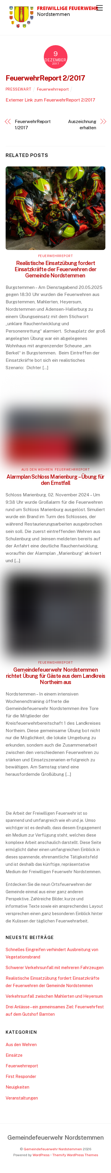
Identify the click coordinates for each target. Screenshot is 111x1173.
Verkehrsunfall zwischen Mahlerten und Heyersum (54, 996)
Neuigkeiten (17, 1086)
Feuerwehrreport (53, 89)
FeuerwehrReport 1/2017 (33, 124)
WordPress (41, 1155)
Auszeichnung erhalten (82, 124)
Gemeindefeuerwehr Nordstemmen (53, 1149)
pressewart (19, 89)
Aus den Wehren (37, 469)
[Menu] (99, 8)
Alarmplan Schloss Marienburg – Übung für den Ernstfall (55, 480)
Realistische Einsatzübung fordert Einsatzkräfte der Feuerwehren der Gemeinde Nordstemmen (55, 269)
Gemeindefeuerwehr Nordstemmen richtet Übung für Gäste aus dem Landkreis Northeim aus (55, 676)
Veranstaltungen (22, 1097)
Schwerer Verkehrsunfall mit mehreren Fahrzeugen (55, 967)
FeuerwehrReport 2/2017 (45, 78)
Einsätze (14, 1055)
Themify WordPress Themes (75, 1155)
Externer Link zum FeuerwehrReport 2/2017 (50, 99)
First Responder (21, 1076)
